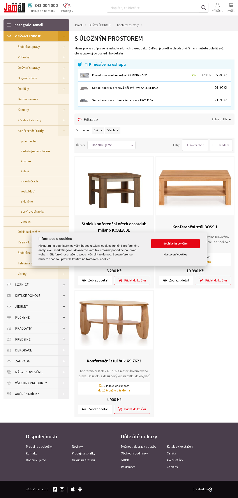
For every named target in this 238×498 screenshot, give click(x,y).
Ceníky (171, 453)
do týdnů (114, 390)
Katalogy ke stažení (180, 446)
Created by (202, 489)
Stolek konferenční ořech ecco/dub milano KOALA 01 (114, 227)
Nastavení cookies (175, 254)
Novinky (77, 446)
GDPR (125, 460)
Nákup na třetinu (83, 460)
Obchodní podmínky (134, 453)
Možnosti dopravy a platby (138, 446)
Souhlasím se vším (175, 243)
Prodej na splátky (83, 453)
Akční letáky (175, 460)
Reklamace (128, 467)
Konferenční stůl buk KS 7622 (114, 360)
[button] (111, 145)
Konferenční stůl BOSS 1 (195, 226)
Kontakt (31, 453)
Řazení (80, 145)
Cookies (172, 467)
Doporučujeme (36, 460)
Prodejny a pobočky (39, 446)
